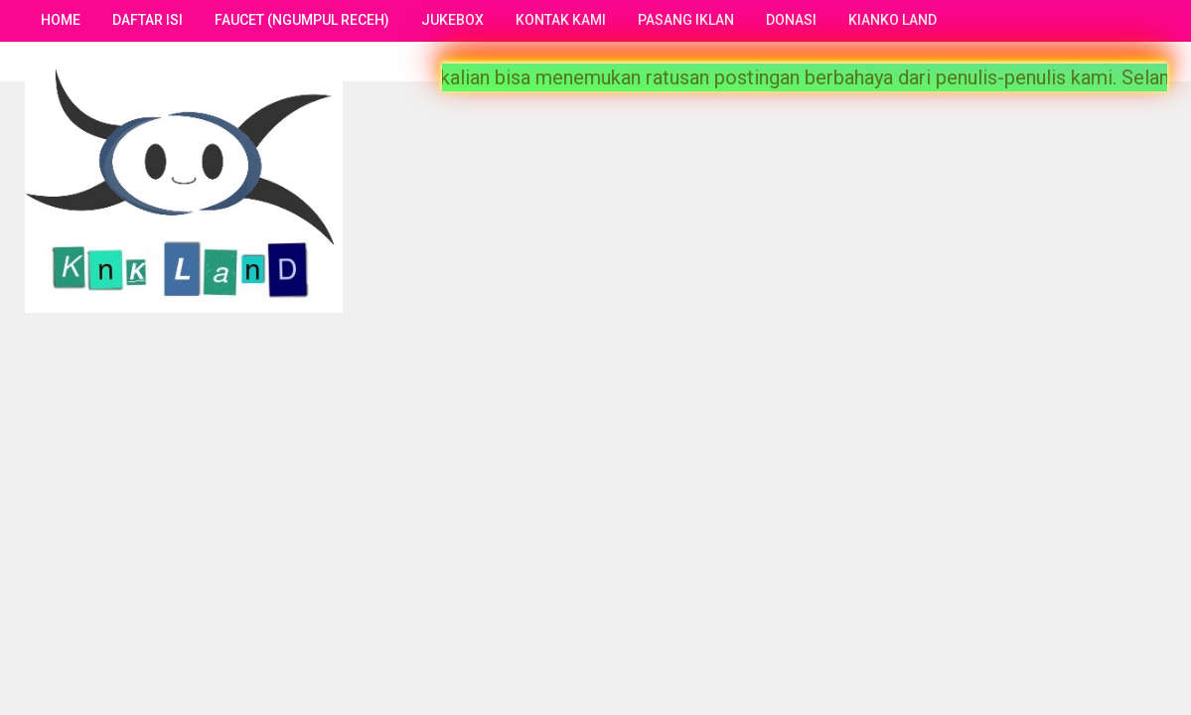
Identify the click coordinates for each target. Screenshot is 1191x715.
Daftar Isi (147, 20)
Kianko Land (892, 20)
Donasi (791, 20)
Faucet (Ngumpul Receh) (302, 20)
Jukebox (452, 20)
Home (60, 20)
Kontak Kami (561, 20)
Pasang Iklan (686, 20)
